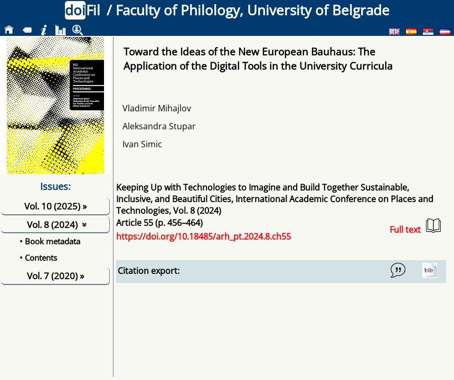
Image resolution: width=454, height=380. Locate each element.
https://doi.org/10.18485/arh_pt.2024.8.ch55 (203, 236)
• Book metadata (50, 241)
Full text (415, 226)
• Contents (38, 257)
